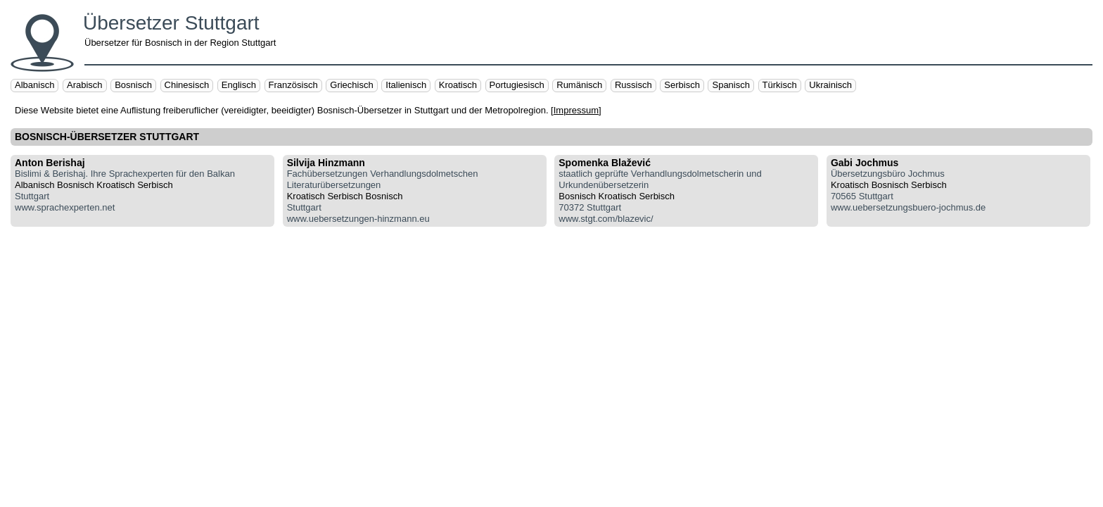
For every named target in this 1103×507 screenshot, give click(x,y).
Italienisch (405, 85)
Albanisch (34, 85)
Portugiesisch (517, 85)
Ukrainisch (830, 85)
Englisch (239, 85)
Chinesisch (187, 85)
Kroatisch (458, 85)
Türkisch (780, 85)
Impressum (576, 110)
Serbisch (682, 85)
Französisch (293, 85)
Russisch (633, 85)
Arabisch (85, 85)
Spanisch (730, 85)
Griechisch (351, 85)
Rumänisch (579, 85)
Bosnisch (133, 85)
